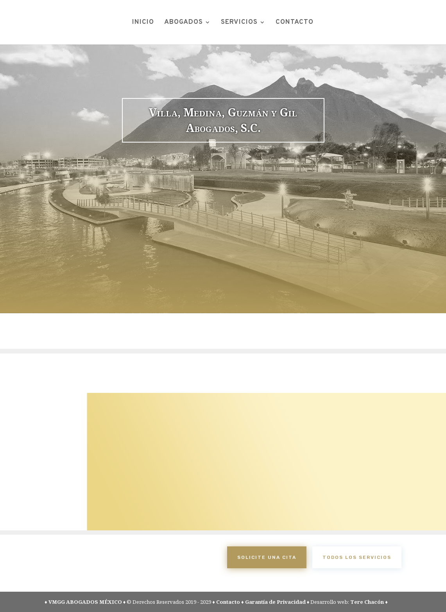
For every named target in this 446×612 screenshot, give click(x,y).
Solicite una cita (266, 557)
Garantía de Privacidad (275, 601)
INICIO (143, 23)
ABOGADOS (183, 23)
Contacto (228, 601)
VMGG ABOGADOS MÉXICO (85, 601)
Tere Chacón (367, 601)
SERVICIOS (239, 23)
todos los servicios (356, 557)
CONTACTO (294, 23)
